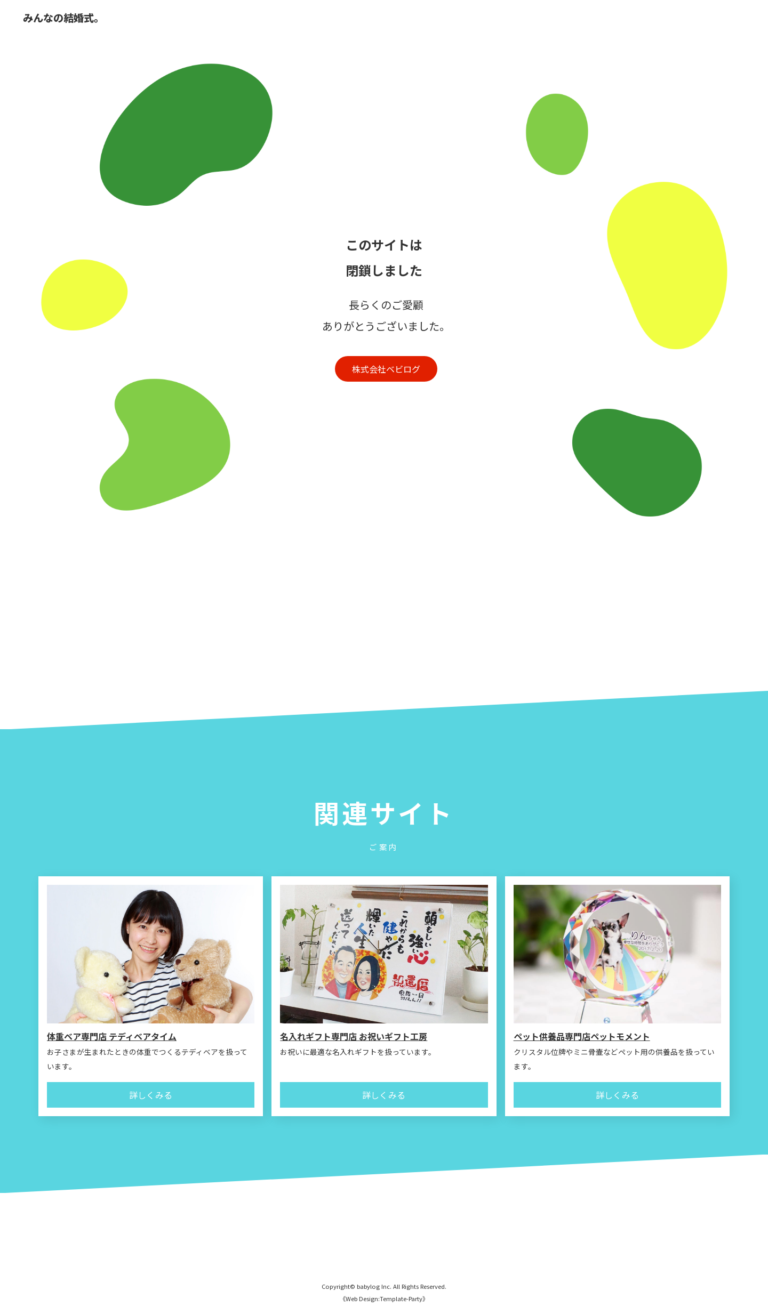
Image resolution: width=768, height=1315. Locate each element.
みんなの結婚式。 (63, 18)
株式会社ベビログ (386, 368)
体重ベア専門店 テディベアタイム (112, 1036)
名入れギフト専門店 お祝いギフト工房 (353, 1036)
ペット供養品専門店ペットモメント (582, 1036)
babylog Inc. (374, 1286)
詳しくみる (150, 1094)
